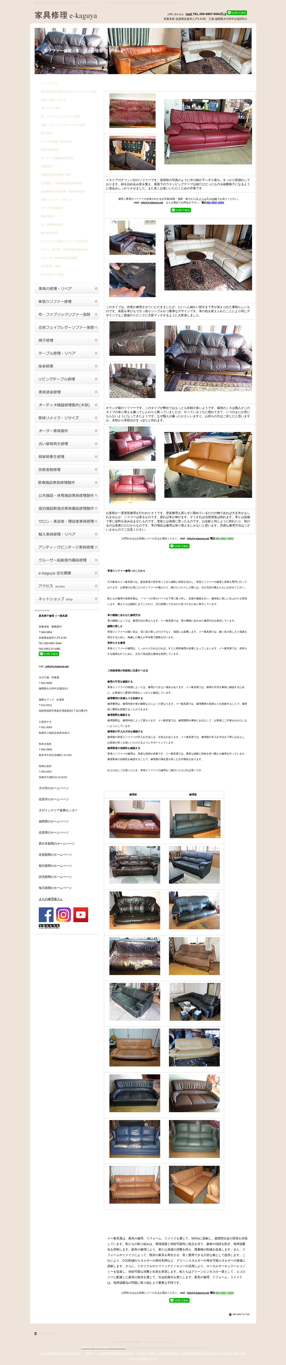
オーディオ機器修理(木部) (57, 158)
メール (202, 198)
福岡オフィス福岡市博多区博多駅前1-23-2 (109, 1353)
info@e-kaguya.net (152, 202)
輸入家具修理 (49, 233)
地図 (51, 266)
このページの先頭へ (240, 1314)
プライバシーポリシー (50, 1333)
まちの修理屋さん (51, 899)
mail (189, 14)
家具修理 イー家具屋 (81, 15)
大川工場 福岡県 (61, 1353)
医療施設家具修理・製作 (56, 174)
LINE (214, 198)
